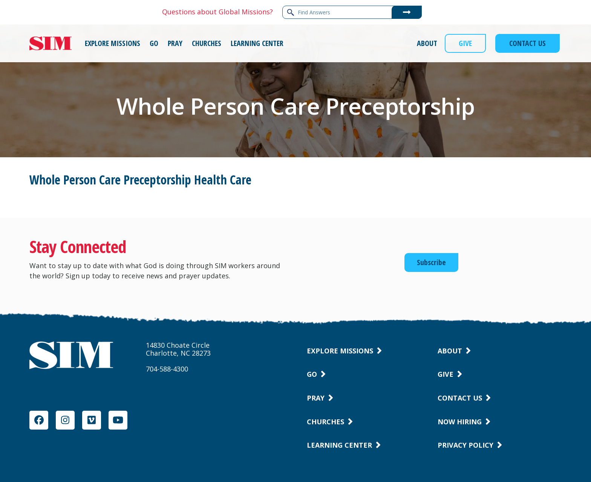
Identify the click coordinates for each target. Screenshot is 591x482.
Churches (325, 421)
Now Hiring (460, 421)
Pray (316, 397)
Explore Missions (340, 350)
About (450, 350)
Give (445, 374)
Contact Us (460, 397)
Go (312, 374)
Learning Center (339, 445)
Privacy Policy (465, 445)
